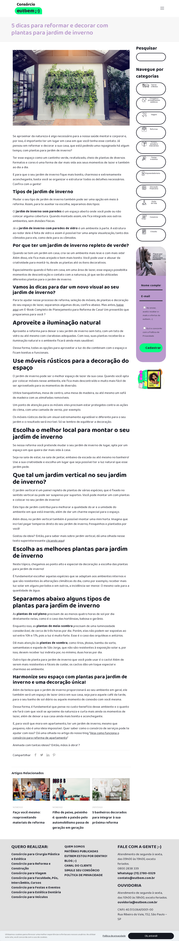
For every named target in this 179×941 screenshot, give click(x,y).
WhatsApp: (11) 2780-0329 (136, 873)
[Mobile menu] (162, 8)
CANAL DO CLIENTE (78, 865)
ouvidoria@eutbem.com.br (137, 902)
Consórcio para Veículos (29, 897)
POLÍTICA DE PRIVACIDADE (83, 875)
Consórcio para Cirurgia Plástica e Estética (35, 857)
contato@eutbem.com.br (136, 878)
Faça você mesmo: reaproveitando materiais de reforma (29, 817)
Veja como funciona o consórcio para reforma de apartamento (66, 735)
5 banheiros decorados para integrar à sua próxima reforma (109, 817)
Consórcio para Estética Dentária (36, 892)
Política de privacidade (114, 935)
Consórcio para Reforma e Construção (31, 866)
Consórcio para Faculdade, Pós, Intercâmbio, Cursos (34, 880)
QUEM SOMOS (74, 846)
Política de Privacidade (151, 334)
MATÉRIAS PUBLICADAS (81, 851)
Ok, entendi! (151, 936)
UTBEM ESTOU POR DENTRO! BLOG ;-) (85, 859)
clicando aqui (55, 540)
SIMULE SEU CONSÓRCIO (82, 870)
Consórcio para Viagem (28, 873)
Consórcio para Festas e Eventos (35, 887)
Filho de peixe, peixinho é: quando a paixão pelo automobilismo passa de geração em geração (70, 820)
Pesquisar (146, 48)
